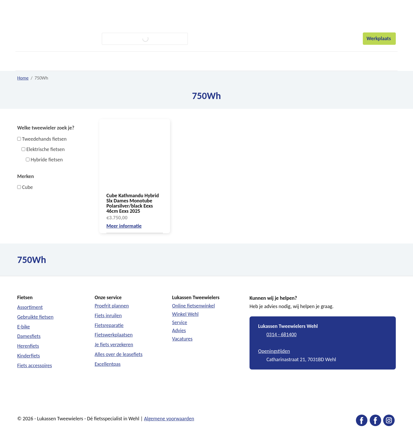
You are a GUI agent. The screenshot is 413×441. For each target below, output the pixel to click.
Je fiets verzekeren (114, 344)
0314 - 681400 (281, 334)
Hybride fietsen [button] (47, 159)
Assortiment (30, 307)
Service (179, 322)
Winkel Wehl (185, 314)
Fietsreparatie (109, 325)
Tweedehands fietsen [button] (44, 139)
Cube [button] (27, 187)
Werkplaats (379, 38)
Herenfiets (28, 346)
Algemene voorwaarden (169, 418)
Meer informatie (124, 226)
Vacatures (182, 339)
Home (23, 78)
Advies (179, 330)
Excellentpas (107, 364)
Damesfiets (28, 336)
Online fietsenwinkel (193, 306)
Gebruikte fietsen (35, 317)
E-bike (23, 327)
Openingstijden (274, 351)
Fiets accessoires (34, 365)
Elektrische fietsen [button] (45, 149)
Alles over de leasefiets (119, 354)
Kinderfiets (28, 356)
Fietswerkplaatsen (114, 335)
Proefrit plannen (112, 306)
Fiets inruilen (108, 315)
